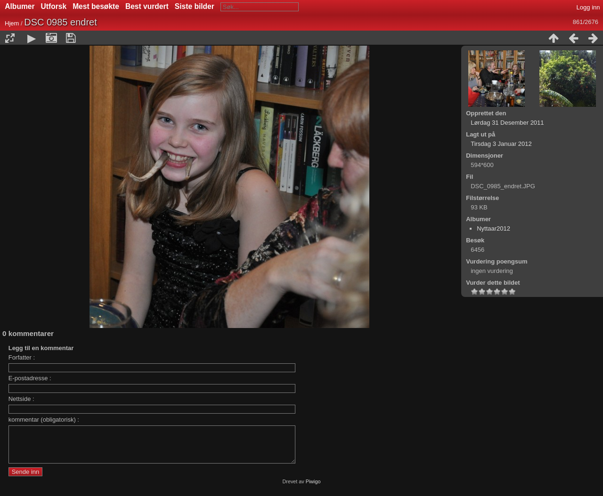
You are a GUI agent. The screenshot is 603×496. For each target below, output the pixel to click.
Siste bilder (194, 6)
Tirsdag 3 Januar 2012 (501, 143)
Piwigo (313, 488)
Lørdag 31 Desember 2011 (507, 122)
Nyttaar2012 (493, 228)
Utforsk (54, 6)
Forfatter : (21, 357)
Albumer (19, 6)
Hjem (12, 23)
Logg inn (588, 7)
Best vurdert (147, 6)
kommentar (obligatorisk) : (43, 419)
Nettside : (21, 398)
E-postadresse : (29, 378)
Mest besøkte (96, 6)
